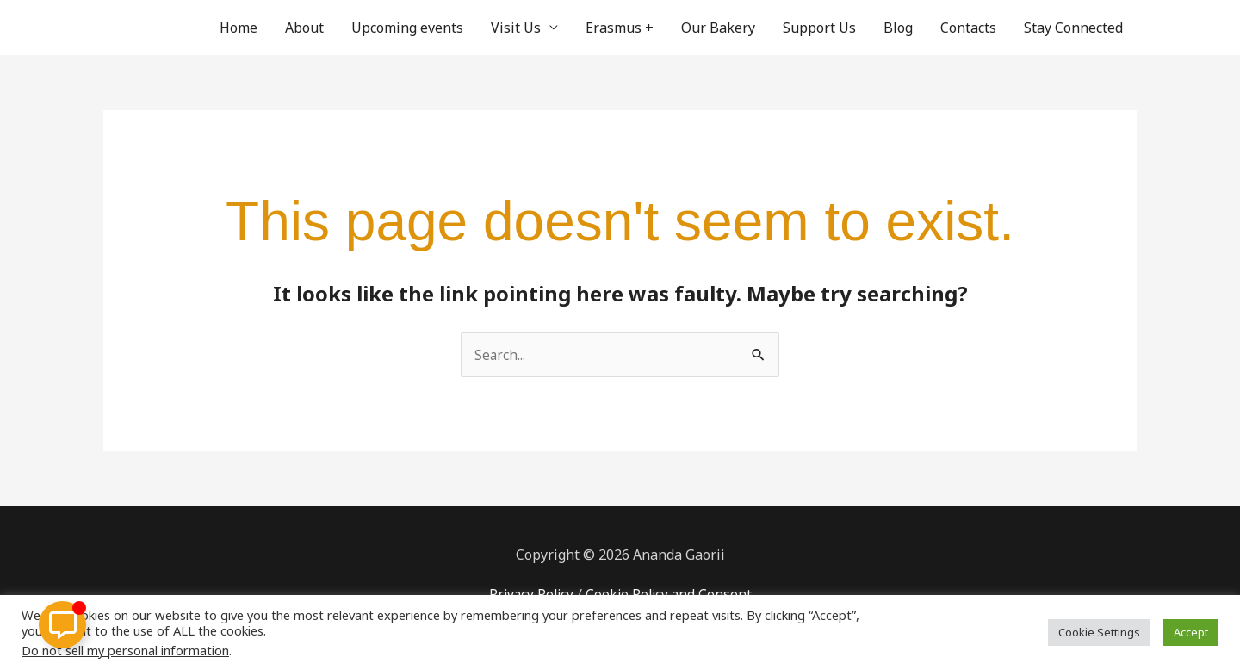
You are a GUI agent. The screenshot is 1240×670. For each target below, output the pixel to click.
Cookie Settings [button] (1099, 632)
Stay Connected (1073, 27)
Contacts (968, 27)
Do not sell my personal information (125, 650)
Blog (898, 27)
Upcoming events (407, 27)
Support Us (819, 27)
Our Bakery (718, 27)
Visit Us (516, 27)
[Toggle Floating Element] (62, 624)
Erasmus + (620, 27)
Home (238, 27)
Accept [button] (1191, 632)
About (304, 27)
